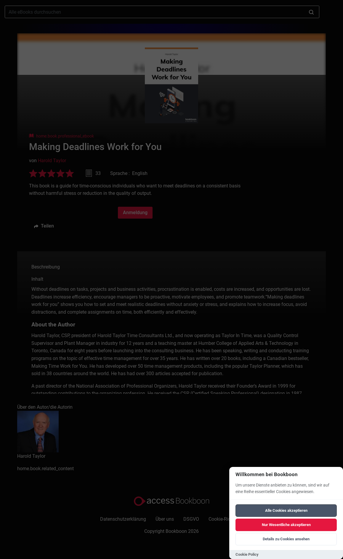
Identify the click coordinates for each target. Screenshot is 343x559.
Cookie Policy (247, 554)
